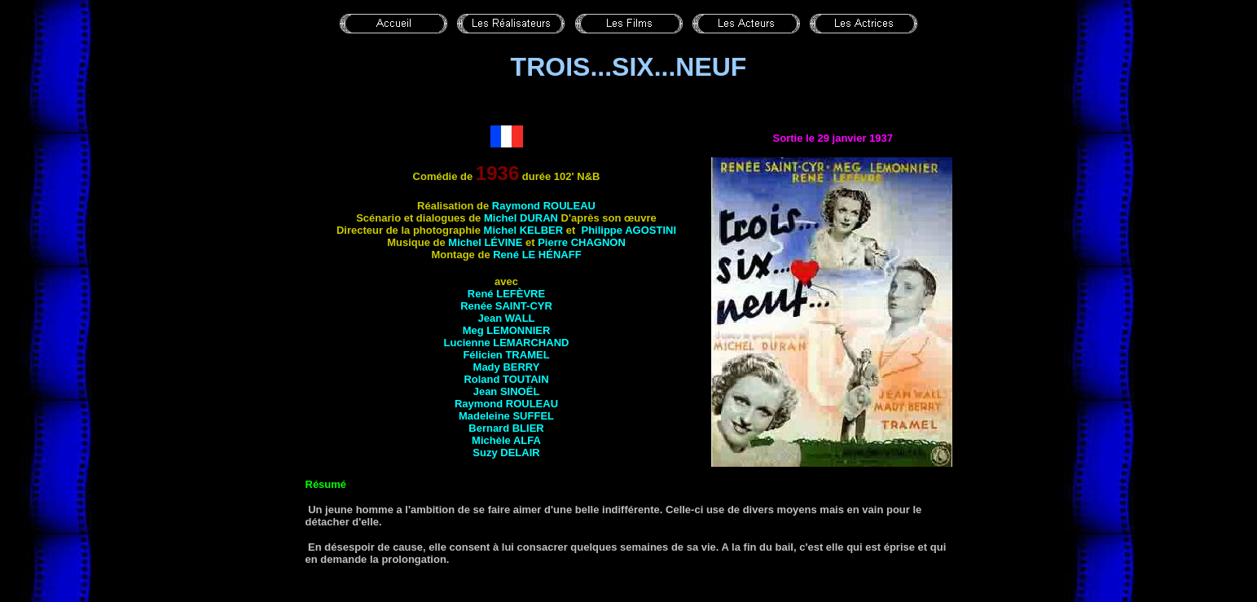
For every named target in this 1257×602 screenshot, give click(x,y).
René (537, 254)
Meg (507, 330)
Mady (506, 367)
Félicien (506, 355)
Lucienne (506, 342)
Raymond (544, 206)
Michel (521, 218)
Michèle (506, 440)
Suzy (505, 452)
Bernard (505, 428)
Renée (506, 306)
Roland (506, 379)
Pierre (582, 242)
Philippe (628, 230)
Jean (505, 318)
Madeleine (506, 416)
